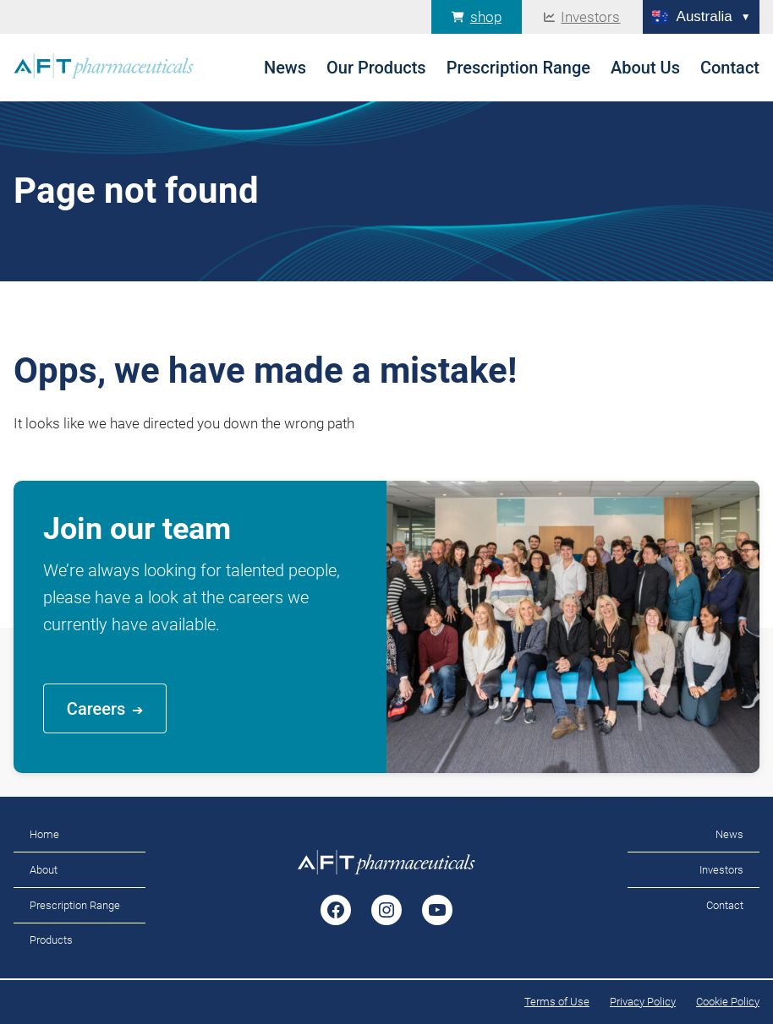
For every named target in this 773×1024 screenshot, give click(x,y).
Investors (590, 16)
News (729, 834)
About (44, 869)
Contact (724, 905)
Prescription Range (75, 905)
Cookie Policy (727, 1001)
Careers (96, 709)
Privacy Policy (643, 1001)
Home (44, 834)
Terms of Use (556, 1001)
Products (51, 940)
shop (486, 16)
